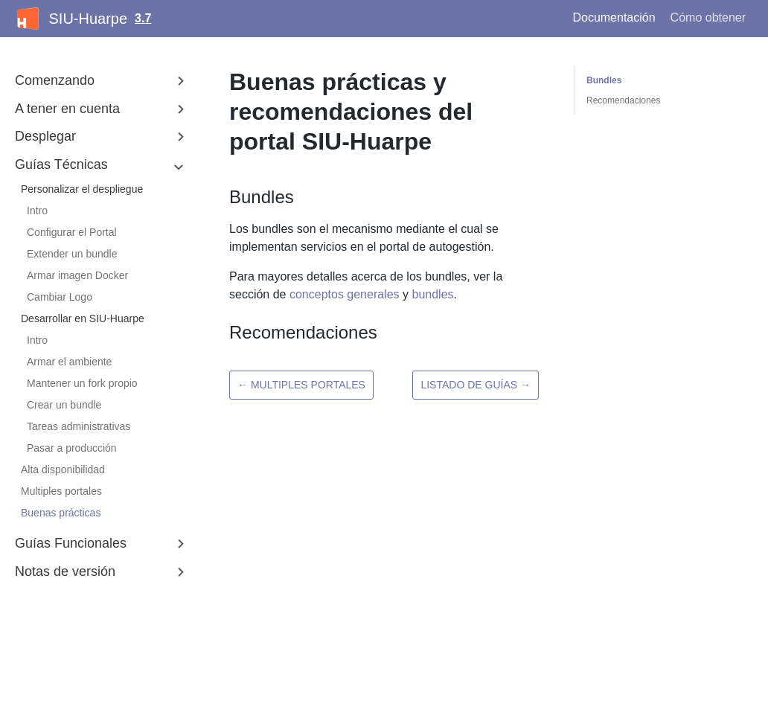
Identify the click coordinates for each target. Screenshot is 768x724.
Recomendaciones (623, 100)
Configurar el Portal (72, 232)
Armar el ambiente (69, 362)
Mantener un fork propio (82, 383)
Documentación (613, 17)
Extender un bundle (72, 254)
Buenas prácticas (60, 513)
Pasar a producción (72, 448)
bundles (432, 294)
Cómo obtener (708, 17)
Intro (37, 211)
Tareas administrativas (78, 426)
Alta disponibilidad (63, 469)
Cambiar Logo (59, 297)
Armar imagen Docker (77, 275)
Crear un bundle (64, 405)
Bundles (603, 80)
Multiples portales (61, 491)
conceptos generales (344, 294)
